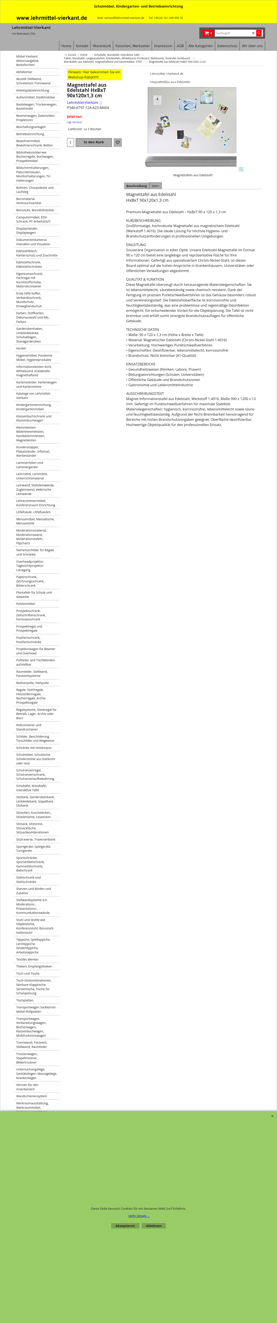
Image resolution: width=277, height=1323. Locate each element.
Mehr (155, 186)
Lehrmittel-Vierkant (82, 102)
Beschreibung (136, 186)
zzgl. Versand (74, 122)
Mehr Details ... (139, 1216)
